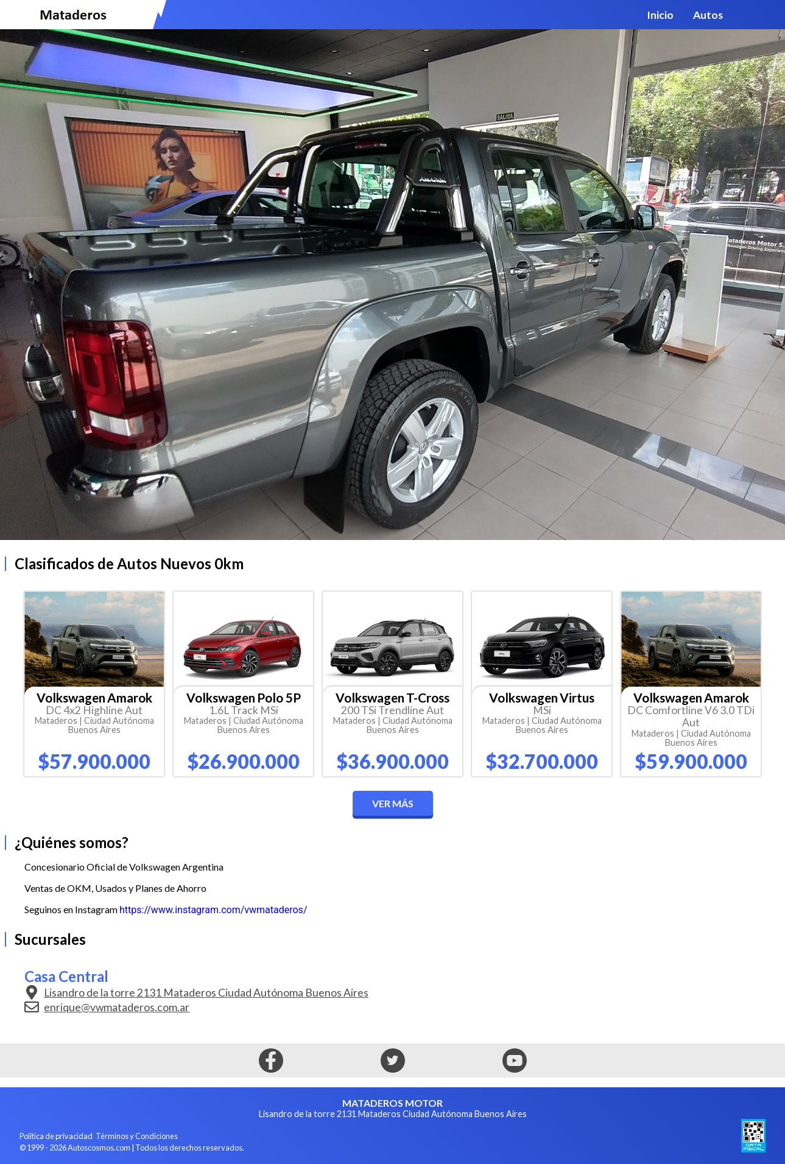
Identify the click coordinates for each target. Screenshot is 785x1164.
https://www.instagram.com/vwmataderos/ (213, 910)
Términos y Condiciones (137, 1136)
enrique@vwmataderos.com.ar (106, 1007)
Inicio (660, 15)
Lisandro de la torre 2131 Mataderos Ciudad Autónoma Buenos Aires (196, 992)
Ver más (393, 803)
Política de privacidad (56, 1136)
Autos (708, 15)
